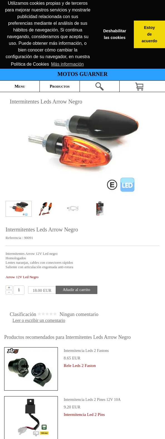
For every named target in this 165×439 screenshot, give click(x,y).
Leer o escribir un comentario (39, 320)
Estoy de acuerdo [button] (149, 34)
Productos (60, 86)
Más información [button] (67, 64)
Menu (19, 86)
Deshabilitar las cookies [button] (114, 34)
